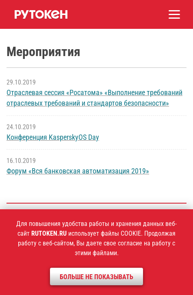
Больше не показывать (96, 277)
